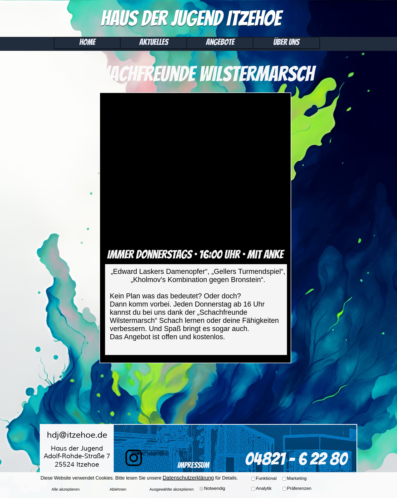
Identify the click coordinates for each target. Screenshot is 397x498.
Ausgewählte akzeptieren (172, 489)
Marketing (297, 478)
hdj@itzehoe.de (77, 435)
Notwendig (214, 488)
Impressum (193, 465)
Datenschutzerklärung (188, 478)
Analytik (264, 488)
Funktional (266, 478)
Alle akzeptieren (66, 489)
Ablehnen (118, 489)
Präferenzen (299, 488)
